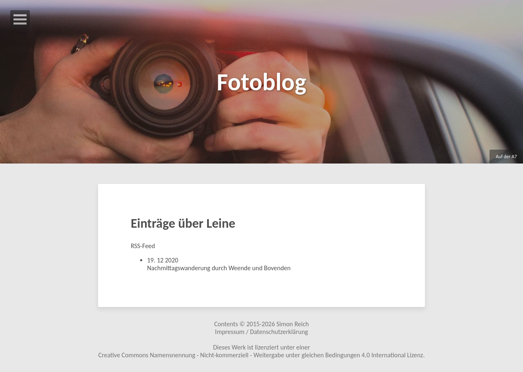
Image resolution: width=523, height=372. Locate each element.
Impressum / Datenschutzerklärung (261, 332)
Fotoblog (261, 82)
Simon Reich (292, 324)
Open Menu (20, 19)
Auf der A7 (506, 156)
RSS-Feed (143, 246)
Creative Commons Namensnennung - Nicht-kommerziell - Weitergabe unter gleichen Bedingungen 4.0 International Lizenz (260, 355)
